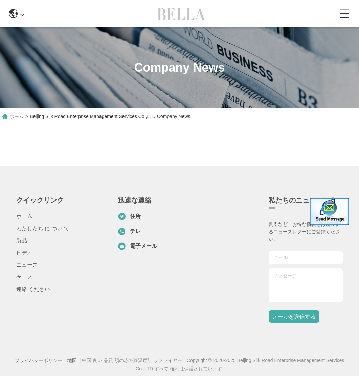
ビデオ (24, 253)
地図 (72, 360)
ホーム (16, 116)
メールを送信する (294, 317)
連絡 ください (33, 289)
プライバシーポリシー (38, 360)
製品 (21, 240)
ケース (24, 277)
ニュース (27, 265)
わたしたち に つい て (42, 228)
